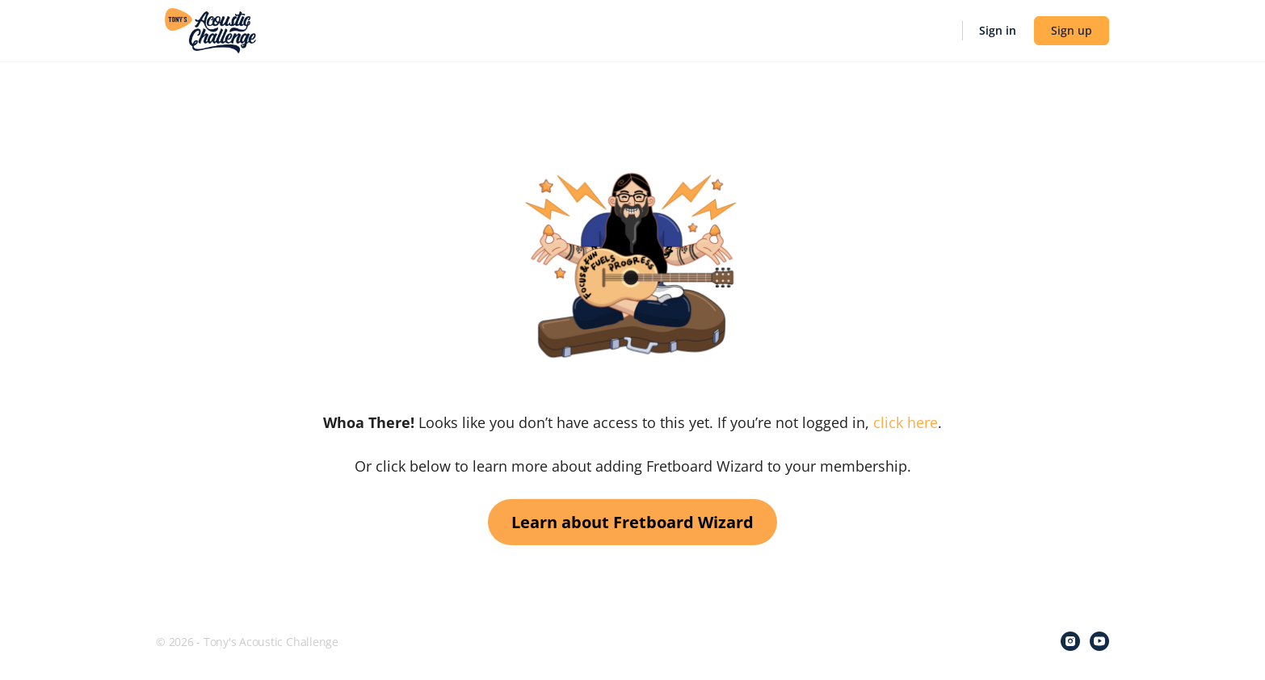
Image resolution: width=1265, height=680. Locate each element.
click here (905, 422)
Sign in (997, 30)
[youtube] (1099, 641)
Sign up (1071, 30)
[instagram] (1070, 641)
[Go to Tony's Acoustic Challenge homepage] (210, 29)
